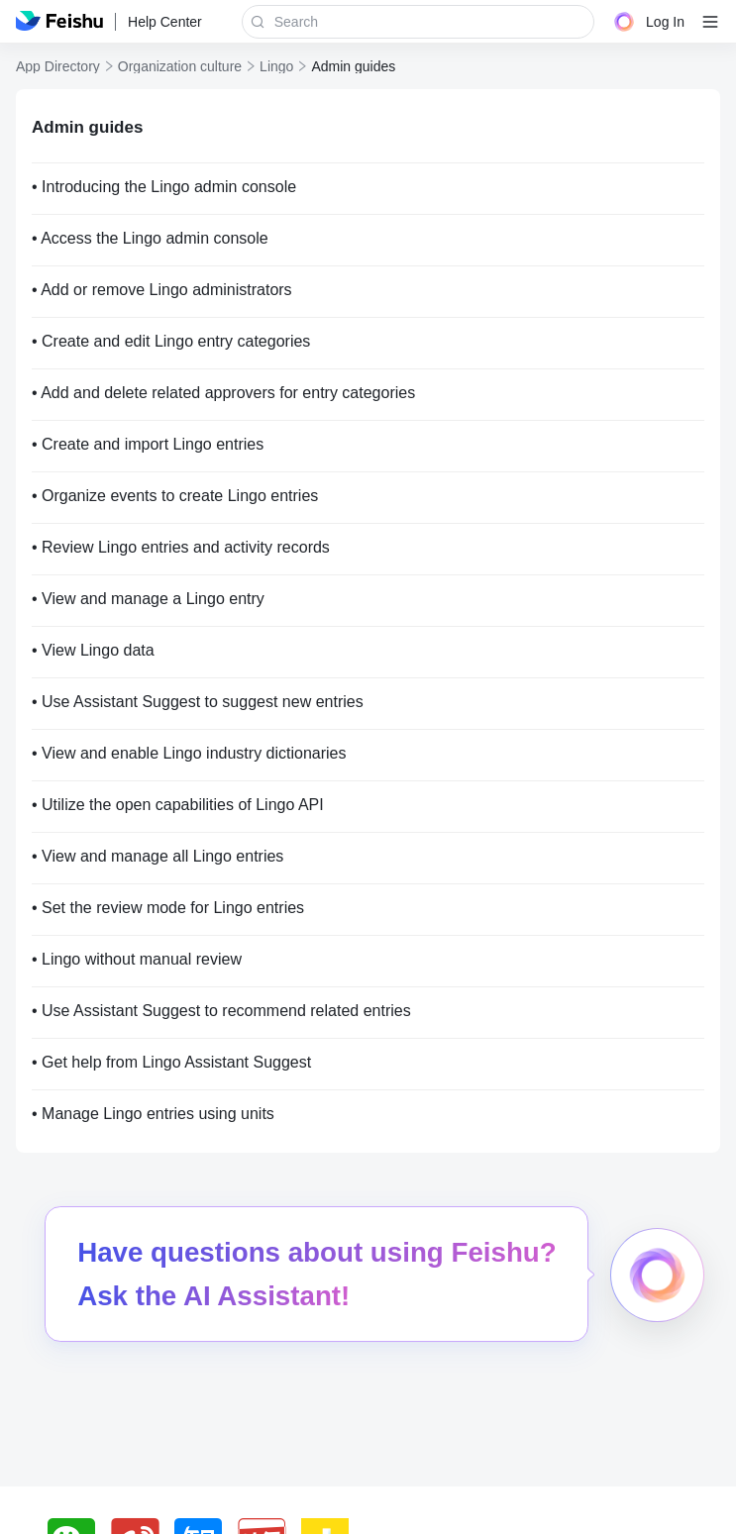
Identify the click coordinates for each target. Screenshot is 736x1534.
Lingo (276, 66)
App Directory (58, 66)
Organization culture (180, 66)
